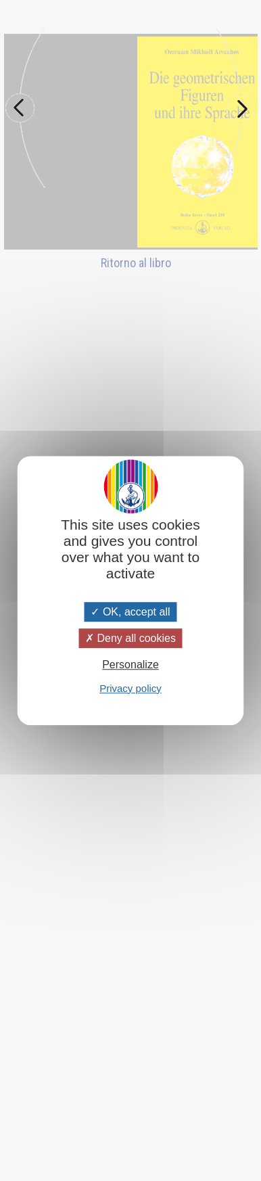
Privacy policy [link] (130, 688)
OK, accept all (130, 612)
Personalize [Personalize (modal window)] (130, 665)
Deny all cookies (130, 638)
